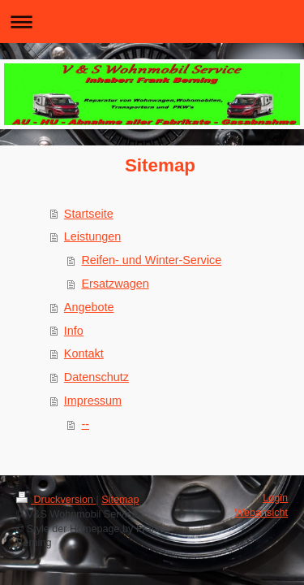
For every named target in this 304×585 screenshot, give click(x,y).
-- (85, 424)
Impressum (93, 400)
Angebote (89, 307)
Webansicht (261, 512)
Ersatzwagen (114, 283)
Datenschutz (96, 377)
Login (275, 498)
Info (73, 330)
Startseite (88, 213)
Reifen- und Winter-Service (151, 260)
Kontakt (84, 353)
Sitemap (120, 499)
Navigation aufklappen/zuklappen (152, 21)
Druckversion (56, 499)
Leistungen (92, 236)
